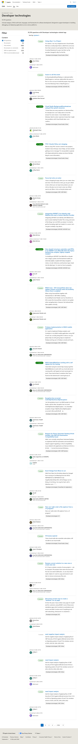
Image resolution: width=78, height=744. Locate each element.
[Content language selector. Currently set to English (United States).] (9, 733)
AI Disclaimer (5, 737)
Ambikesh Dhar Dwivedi (38, 98)
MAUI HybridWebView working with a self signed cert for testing (59, 363)
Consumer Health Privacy (45, 737)
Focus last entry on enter (53, 178)
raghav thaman (36, 279)
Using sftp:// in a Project (53, 41)
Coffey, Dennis (36, 170)
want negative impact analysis (55, 634)
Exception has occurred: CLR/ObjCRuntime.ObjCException (56, 399)
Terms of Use (57, 737)
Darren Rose (36, 620)
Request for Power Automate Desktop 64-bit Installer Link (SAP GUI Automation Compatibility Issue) (59, 435)
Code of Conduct (66, 737)
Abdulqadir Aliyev (37, 130)
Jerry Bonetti (36, 384)
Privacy (34, 737)
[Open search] (70, 2)
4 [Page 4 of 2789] (52, 725)
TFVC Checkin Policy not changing (56, 144)
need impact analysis (52, 660)
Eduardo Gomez (36, 198)
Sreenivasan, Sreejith (38, 419)
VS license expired (51, 536)
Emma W (35, 274)
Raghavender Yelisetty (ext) (39, 313)
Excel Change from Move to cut (55, 471)
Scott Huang (36, 92)
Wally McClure (36, 235)
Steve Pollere (36, 61)
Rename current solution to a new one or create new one (58, 564)
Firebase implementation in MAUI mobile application (58, 328)
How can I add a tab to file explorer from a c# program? (59, 507)
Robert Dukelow (37, 522)
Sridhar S (35, 652)
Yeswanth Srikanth (37, 348)
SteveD (34, 493)
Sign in (74, 2)
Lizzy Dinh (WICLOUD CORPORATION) (42, 528)
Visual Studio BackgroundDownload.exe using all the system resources (58, 107)
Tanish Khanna (36, 626)
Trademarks (4, 739)
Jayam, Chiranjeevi (37, 549)
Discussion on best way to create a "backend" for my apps (56, 599)
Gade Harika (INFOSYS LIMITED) (41, 499)
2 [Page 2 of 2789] (45, 725)
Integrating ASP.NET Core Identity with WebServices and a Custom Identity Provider (59, 214)
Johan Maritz (36, 136)
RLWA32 (35, 462)
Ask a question (71, 6)
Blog (21, 737)
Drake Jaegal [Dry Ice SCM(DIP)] (41, 456)
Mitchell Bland (36, 164)
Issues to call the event (52, 74)
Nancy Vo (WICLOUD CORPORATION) (42, 354)
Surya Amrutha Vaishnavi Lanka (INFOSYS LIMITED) (40, 204)
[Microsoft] (3, 2)
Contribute (28, 737)
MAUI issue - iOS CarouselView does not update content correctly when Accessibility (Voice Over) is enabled (59, 289)
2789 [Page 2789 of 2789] (58, 725)
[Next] (63, 725)
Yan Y (34, 584)
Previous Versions (14, 737)
